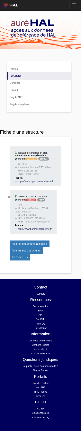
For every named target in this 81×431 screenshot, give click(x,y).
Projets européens (19, 104)
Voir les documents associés (29, 243)
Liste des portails (40, 383)
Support (40, 293)
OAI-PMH (40, 319)
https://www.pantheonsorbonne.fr (35, 229)
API (40, 315)
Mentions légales (40, 345)
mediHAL (40, 396)
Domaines (15, 83)
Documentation (41, 306)
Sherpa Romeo (41, 370)
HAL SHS (41, 387)
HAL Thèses (40, 391)
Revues (14, 90)
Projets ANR (16, 97)
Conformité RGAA (40, 353)
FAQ (40, 310)
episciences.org (40, 413)
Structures (16, 75)
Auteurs (14, 68)
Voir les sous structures (26, 250)
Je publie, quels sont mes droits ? (40, 366)
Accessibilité (40, 349)
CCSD (40, 408)
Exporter (17, 257)
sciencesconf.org (40, 417)
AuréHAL (40, 323)
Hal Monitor (40, 328)
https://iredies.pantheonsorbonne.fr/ (36, 181)
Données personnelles (40, 340)
